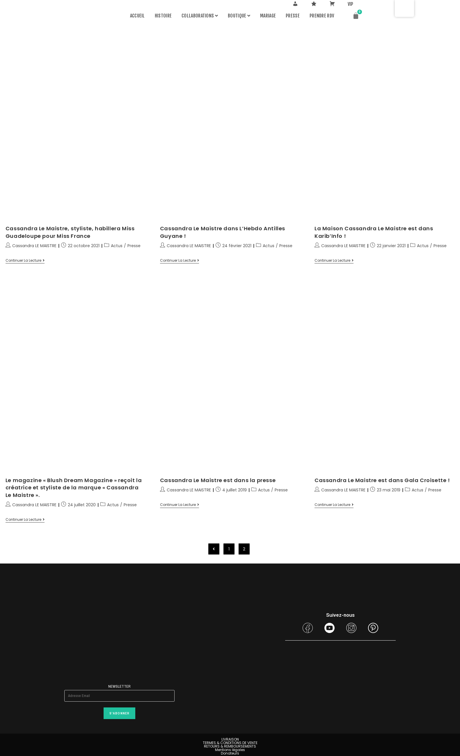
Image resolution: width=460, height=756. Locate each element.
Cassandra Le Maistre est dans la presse (218, 480)
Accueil (137, 16)
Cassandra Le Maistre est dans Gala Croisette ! (382, 480)
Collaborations (200, 16)
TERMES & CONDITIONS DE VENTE (230, 742)
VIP (351, 4)
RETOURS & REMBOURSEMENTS (230, 746)
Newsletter (119, 686)
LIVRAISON (230, 739)
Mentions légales (230, 749)
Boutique (239, 16)
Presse (293, 16)
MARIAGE (268, 16)
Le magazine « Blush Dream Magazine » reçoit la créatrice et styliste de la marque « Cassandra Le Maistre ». (74, 487)
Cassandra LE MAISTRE (34, 246)
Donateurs (230, 753)
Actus (116, 246)
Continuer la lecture (25, 260)
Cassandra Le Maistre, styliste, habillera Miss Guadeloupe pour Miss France (70, 232)
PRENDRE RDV (322, 16)
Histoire (163, 16)
